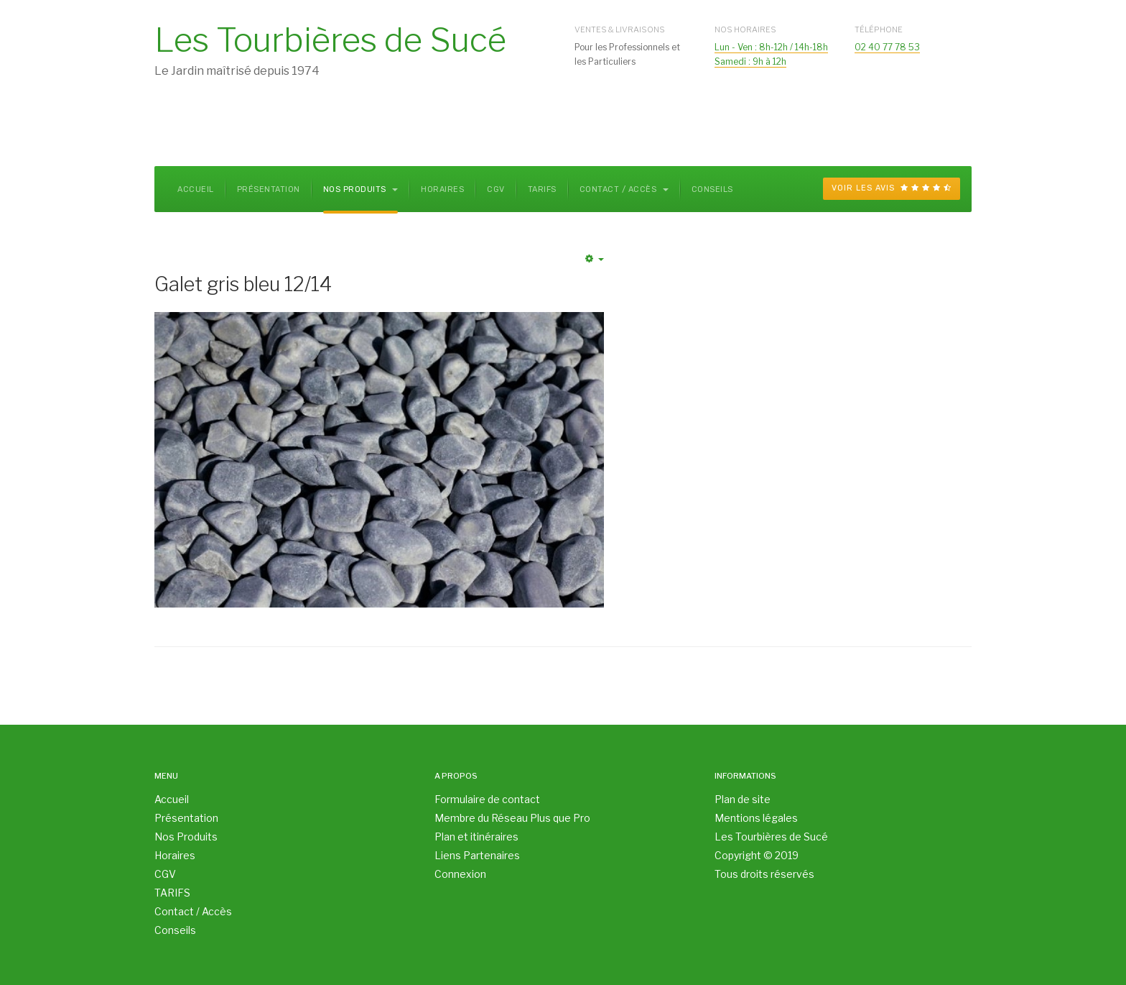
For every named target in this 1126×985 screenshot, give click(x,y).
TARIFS (542, 189)
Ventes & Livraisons (619, 29)
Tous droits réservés (764, 874)
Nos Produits (361, 189)
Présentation (268, 189)
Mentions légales (756, 818)
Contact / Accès (624, 189)
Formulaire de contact (487, 799)
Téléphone (879, 29)
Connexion (460, 874)
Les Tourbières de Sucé (771, 836)
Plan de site (743, 799)
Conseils (712, 189)
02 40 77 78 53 (887, 47)
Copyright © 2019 (757, 855)
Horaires (442, 189)
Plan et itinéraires (476, 836)
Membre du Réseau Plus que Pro (512, 818)
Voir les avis (891, 188)
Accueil (195, 189)
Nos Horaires (745, 29)
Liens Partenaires (477, 855)
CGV (496, 189)
